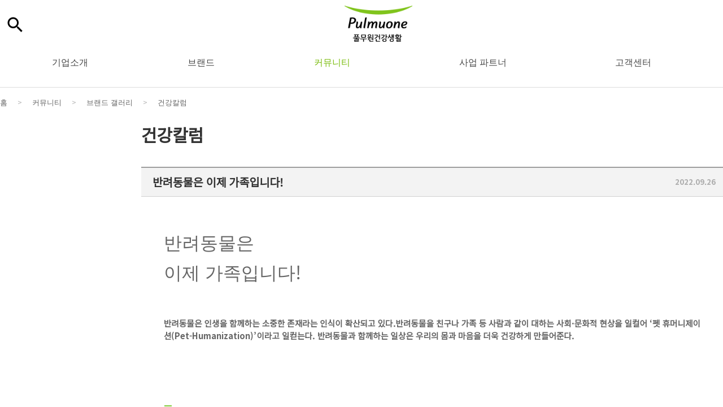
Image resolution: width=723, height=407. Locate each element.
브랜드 (201, 61)
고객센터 (633, 61)
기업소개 (70, 61)
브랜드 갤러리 (109, 102)
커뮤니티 (332, 61)
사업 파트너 (483, 61)
